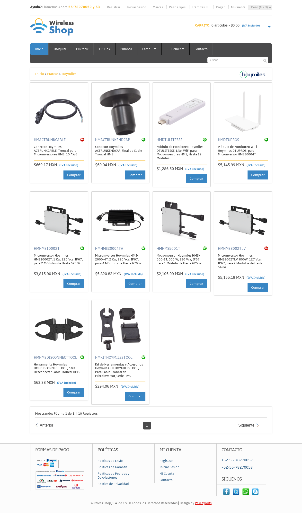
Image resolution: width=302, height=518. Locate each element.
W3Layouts (203, 503)
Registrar (113, 7)
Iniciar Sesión (137, 7)
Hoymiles (69, 74)
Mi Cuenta (238, 7)
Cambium (149, 49)
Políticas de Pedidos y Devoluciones (113, 476)
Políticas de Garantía (112, 467)
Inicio (39, 49)
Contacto (201, 49)
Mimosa (126, 49)
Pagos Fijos (177, 7)
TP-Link (104, 49)
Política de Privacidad (113, 484)
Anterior (46, 425)
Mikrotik (82, 49)
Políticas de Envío (110, 461)
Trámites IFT (201, 7)
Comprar (73, 175)
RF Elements (175, 49)
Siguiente (246, 425)
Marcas (158, 7)
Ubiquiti (60, 49)
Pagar (220, 7)
